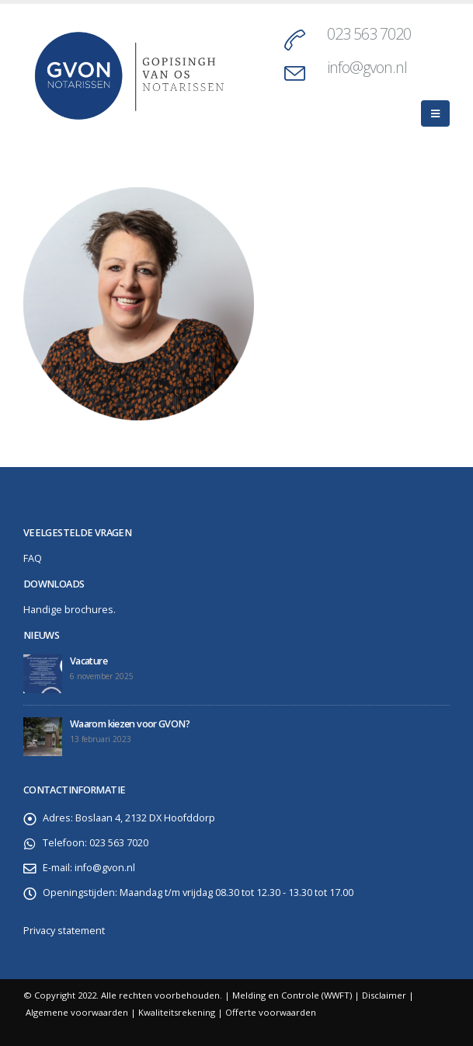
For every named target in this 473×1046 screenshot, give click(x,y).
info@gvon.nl (367, 67)
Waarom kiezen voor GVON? (130, 723)
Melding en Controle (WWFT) (292, 995)
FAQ (32, 558)
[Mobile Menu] (435, 113)
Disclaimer (384, 995)
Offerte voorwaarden (270, 1012)
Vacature (88, 661)
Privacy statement (64, 930)
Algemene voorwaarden (77, 1012)
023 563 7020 (369, 33)
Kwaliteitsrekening (176, 1012)
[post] (42, 673)
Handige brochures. (69, 609)
